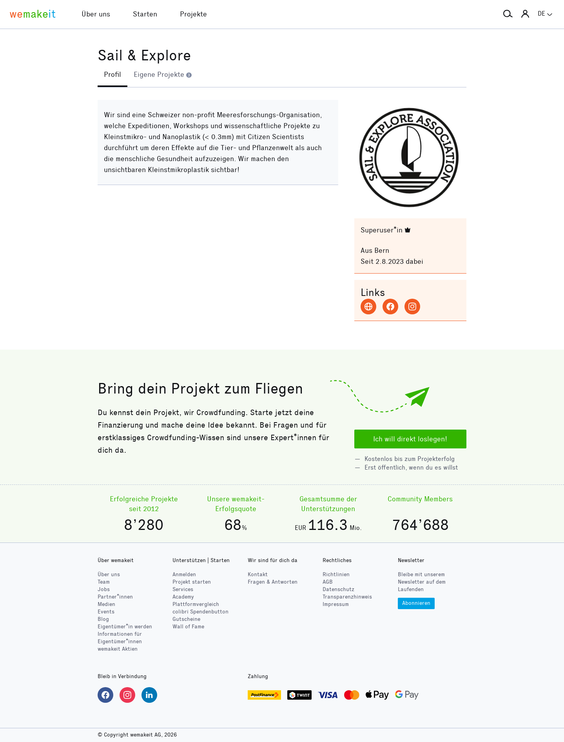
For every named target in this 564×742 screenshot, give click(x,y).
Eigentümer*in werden (125, 626)
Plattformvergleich (195, 604)
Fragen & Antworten (272, 582)
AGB (328, 582)
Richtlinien (336, 574)
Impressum (336, 604)
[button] (508, 14)
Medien (106, 604)
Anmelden (184, 574)
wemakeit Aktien (118, 649)
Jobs (104, 589)
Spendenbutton (200, 611)
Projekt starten (191, 582)
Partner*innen (115, 596)
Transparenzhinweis (347, 596)
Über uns (109, 574)
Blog (103, 619)
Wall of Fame (188, 626)
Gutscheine (186, 619)
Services (182, 589)
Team (104, 582)
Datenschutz (338, 589)
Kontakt (258, 574)
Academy (183, 596)
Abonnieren (416, 603)
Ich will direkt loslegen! (410, 439)
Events (106, 611)
